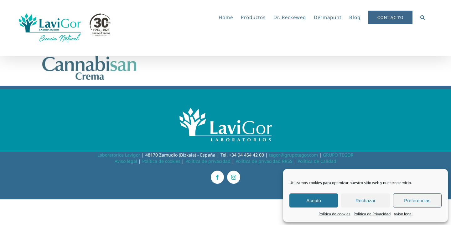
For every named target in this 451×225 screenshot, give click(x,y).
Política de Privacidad (372, 214)
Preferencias (417, 200)
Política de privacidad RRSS (264, 161)
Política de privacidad (208, 161)
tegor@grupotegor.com (293, 155)
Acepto (313, 200)
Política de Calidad (317, 161)
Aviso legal (403, 214)
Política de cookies (334, 214)
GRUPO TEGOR (338, 155)
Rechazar (365, 200)
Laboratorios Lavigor (118, 155)
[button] (430, 16)
